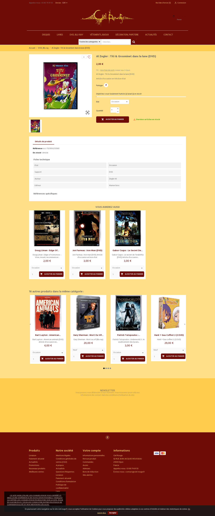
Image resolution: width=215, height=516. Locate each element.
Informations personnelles (94, 455)
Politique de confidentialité (62, 486)
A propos (60, 465)
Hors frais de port (107, 70)
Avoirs (85, 465)
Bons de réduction (90, 472)
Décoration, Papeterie (127, 35)
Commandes (88, 462)
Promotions (34, 465)
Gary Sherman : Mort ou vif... (88, 335)
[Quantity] (34, 274)
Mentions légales (63, 455)
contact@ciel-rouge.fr (135, 472)
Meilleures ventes (36, 472)
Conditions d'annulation (66, 481)
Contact (168, 35)
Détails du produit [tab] (43, 141)
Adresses (86, 468)
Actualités (151, 35)
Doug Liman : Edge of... (47, 250)
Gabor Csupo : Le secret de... (128, 250)
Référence (37, 148)
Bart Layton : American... (48, 335)
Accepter (112, 513)
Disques (46, 35)
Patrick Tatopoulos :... (128, 335)
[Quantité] (113, 110)
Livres (60, 35)
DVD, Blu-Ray (76, 35)
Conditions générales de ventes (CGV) (66, 460)
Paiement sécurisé (36, 459)
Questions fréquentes (65, 472)
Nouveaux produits (37, 468)
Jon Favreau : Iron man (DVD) (87, 250)
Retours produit (89, 459)
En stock (37, 152)
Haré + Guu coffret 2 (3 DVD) (169, 335)
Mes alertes (88, 475)
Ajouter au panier (112, 119)
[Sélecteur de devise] (65, 2)
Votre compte (92, 450)
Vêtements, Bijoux (99, 35)
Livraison (32, 455)
